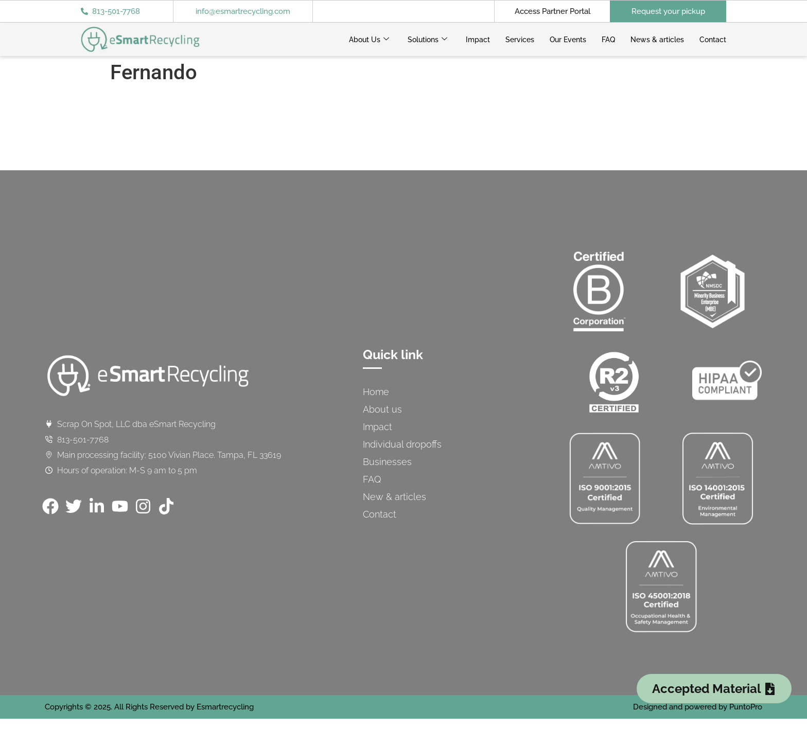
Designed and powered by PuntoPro (697, 707)
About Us (369, 39)
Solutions (427, 39)
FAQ (608, 39)
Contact (712, 39)
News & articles (657, 39)
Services (519, 39)
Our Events (568, 39)
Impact (478, 39)
